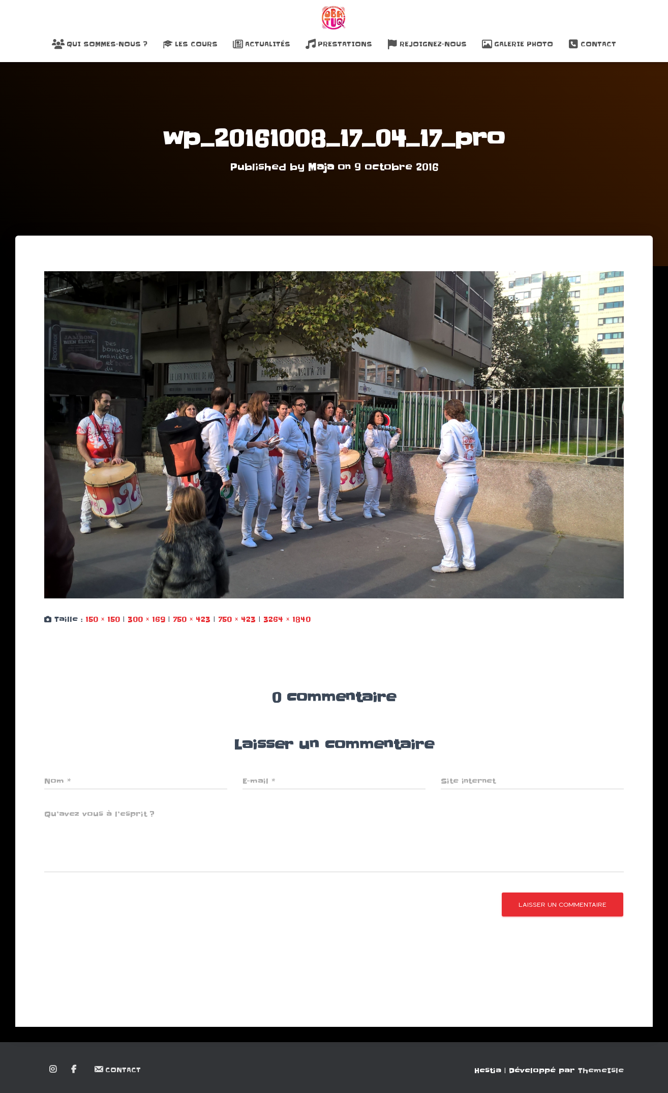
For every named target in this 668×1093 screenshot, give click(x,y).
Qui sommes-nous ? (99, 44)
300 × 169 (146, 619)
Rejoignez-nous (427, 44)
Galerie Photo (517, 44)
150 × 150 (102, 619)
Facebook (74, 1069)
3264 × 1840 (287, 619)
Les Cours (190, 44)
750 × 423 (191, 619)
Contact (592, 44)
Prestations (339, 44)
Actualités (261, 44)
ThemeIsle (601, 1070)
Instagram (53, 1069)
